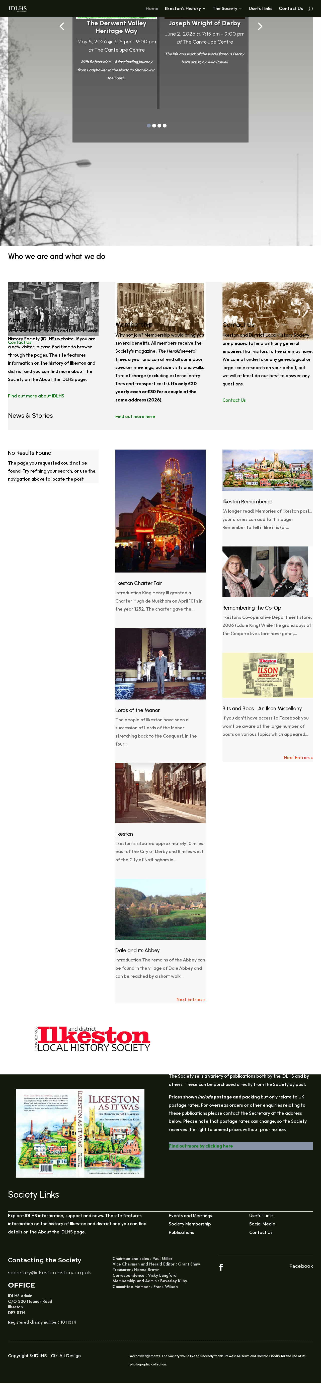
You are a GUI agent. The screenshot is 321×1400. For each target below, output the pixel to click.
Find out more (98, 93)
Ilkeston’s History (183, 9)
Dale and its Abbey (137, 950)
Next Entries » (191, 999)
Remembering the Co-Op (251, 608)
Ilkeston (124, 834)
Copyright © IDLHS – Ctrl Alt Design (44, 1356)
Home (152, 9)
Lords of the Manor (137, 710)
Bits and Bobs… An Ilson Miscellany (262, 708)
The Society (224, 9)
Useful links (260, 9)
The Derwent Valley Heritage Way (116, 27)
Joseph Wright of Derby (205, 23)
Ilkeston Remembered (247, 501)
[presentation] (62, 26)
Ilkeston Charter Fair (138, 583)
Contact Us (291, 9)
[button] (149, 125)
